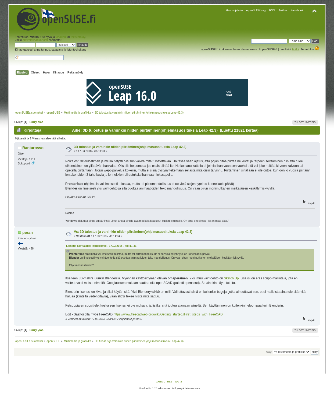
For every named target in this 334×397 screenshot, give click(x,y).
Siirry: (269, 352)
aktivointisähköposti (35, 39)
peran (27, 232)
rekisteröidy (77, 36)
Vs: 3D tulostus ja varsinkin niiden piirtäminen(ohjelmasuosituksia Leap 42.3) (133, 232)
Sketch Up (231, 278)
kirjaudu (61, 36)
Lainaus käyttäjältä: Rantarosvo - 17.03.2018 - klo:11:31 (101, 245)
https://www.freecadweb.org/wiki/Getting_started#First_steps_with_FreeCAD (167, 314)
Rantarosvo (33, 148)
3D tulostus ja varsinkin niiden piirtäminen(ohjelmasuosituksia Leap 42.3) (130, 147)
